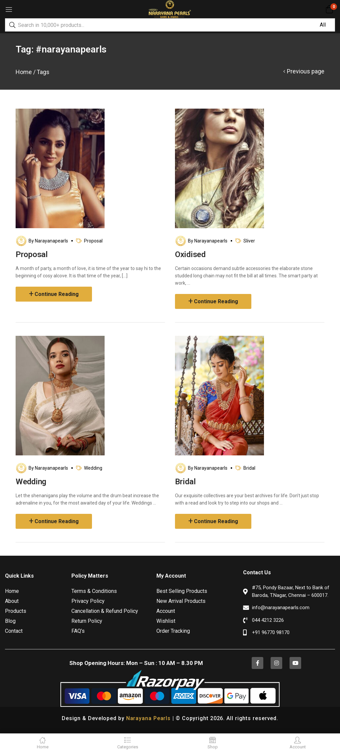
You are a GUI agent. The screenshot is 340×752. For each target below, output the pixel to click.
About (12, 601)
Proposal (93, 240)
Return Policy (86, 621)
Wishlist (165, 621)
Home (24, 71)
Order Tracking (173, 631)
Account (165, 611)
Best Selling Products (181, 591)
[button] (329, 9)
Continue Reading (57, 294)
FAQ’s (78, 631)
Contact (14, 631)
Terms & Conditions (94, 591)
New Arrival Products (181, 601)
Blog (10, 621)
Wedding (93, 468)
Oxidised (190, 254)
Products (15, 611)
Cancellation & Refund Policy (104, 611)
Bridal (249, 468)
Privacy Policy (88, 601)
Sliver (249, 240)
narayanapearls (51, 240)
